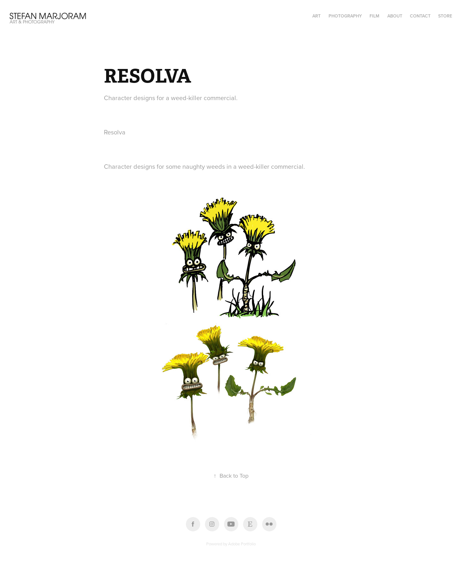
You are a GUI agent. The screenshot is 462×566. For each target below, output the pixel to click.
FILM (374, 16)
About (394, 16)
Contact (420, 16)
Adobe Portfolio (242, 544)
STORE (445, 16)
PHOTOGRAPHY (345, 16)
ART (316, 16)
